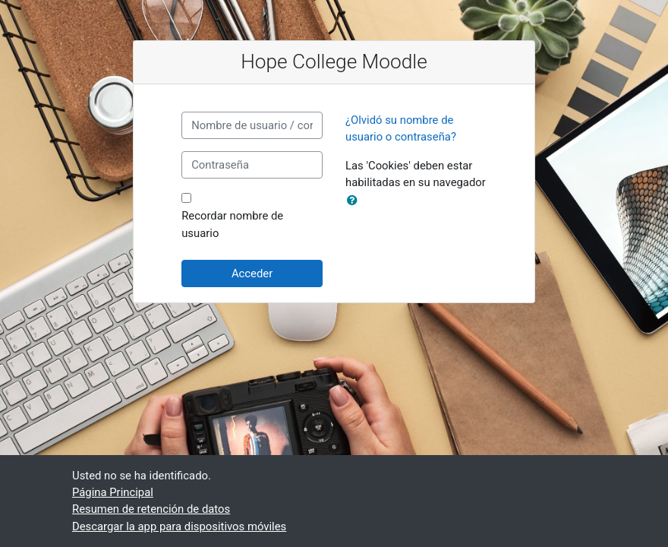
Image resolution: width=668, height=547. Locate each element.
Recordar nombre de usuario (232, 224)
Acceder (252, 273)
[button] (355, 200)
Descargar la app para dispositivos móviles (179, 526)
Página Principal (112, 492)
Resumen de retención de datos (151, 509)
